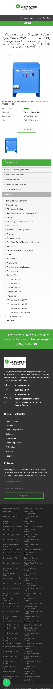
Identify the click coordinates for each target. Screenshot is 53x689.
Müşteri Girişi (44, 18)
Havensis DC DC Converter (15, 201)
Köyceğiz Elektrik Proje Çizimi (33, 586)
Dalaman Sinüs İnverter (12, 645)
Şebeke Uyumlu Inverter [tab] (14, 184)
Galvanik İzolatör (12, 238)
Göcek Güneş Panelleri (11, 615)
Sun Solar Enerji (31, 667)
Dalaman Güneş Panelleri (12, 635)
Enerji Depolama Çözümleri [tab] (16, 170)
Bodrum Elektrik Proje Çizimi (33, 564)
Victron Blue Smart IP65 (16, 304)
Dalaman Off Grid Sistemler (31, 656)
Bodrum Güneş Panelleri (12, 550)
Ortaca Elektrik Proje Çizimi (35, 608)
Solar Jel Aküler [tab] (11, 179)
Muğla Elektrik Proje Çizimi (35, 522)
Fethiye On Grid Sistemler (12, 547)
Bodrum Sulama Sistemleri (35, 550)
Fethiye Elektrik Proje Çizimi (33, 542)
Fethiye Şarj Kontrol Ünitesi (13, 542)
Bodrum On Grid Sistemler (13, 568)
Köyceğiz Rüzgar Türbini (12, 577)
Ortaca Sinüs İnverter (33, 600)
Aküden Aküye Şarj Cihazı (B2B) (19, 250)
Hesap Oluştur (27, 18)
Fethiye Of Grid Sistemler (34, 547)
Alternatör (10, 234)
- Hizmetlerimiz (11, 421)
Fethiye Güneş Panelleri (12, 528)
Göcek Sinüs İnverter (11, 623)
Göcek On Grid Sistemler (12, 631)
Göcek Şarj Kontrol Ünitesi (13, 628)
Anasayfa (8, 41)
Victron (27, 41)
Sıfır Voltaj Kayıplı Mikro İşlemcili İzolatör (22, 242)
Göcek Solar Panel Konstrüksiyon (32, 619)
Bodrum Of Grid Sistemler (34, 568)
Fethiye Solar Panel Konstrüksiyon (32, 532)
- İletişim (8, 456)
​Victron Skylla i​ (12, 296)
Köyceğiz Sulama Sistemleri (31, 573)
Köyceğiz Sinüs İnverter (12, 580)
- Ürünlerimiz (10, 425)
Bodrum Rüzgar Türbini (11, 553)
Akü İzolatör (11, 217)
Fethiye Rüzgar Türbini (11, 531)
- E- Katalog (10, 447)
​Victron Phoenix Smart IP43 (18, 312)
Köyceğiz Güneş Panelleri (12, 572)
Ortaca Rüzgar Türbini (33, 597)
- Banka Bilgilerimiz (13, 443)
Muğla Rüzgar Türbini (11, 511)
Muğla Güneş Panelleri (11, 508)
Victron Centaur (13, 279)
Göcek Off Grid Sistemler (34, 631)
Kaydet (24, 495)
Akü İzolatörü (11, 271)
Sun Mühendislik (9, 660)
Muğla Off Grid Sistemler (34, 525)
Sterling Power (11, 205)
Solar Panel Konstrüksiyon (35, 577)
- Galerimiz (9, 434)
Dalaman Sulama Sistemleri (31, 636)
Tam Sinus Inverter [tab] (12, 189)
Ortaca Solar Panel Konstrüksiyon (10, 601)
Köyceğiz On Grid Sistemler (9, 591)
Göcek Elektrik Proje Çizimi (35, 628)
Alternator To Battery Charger (18, 230)
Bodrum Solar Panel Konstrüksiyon (32, 554)
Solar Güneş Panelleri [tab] (13, 174)
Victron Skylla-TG (11, 44)
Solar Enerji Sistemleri (33, 664)
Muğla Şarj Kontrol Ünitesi (13, 522)
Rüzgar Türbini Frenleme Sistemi (34, 517)
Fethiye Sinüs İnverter (11, 536)
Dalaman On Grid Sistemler (13, 655)
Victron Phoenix (13, 284)
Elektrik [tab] (7, 194)
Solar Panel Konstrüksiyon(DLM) (33, 641)
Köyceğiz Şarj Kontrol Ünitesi (11, 586)
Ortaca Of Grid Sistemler (34, 612)
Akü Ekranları (11, 259)
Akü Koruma (11, 263)
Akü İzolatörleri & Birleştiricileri (18, 267)
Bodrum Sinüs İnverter (11, 558)
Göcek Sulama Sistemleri (34, 615)
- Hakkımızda (10, 438)
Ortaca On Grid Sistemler (12, 612)
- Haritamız (9, 451)
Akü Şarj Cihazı (40, 41)
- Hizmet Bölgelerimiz (14, 430)
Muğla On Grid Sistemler (12, 525)
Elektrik (18, 41)
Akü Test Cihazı (12, 226)
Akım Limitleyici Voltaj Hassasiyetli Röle (22, 213)
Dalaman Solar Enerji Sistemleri (11, 665)
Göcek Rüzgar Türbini (11, 618)
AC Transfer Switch (14, 209)
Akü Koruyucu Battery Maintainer (19, 222)
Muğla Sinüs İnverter (10, 516)
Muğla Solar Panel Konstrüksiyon (32, 512)
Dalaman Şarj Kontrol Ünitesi (11, 651)
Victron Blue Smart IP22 (16, 300)
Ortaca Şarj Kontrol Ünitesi (13, 608)
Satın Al (26, 129)
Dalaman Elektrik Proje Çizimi (33, 651)
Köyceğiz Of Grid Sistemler (35, 590)
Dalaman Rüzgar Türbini (12, 640)
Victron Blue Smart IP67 (16, 308)
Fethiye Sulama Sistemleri (34, 528)
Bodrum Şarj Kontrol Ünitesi (10, 564)
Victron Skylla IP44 (14, 288)
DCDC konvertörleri (13, 317)
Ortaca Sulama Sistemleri (12, 597)
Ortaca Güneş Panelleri (33, 594)
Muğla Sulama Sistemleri (34, 508)
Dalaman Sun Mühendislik (35, 660)
